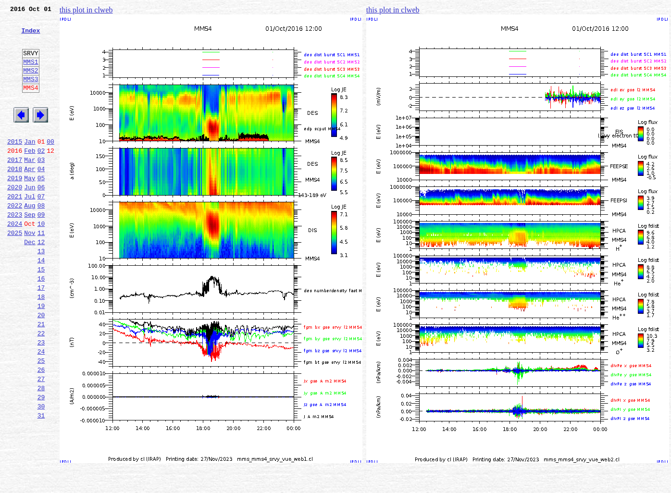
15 (41, 312)
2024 (14, 259)
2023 (14, 249)
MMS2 (30, 83)
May (29, 206)
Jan (29, 164)
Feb (29, 175)
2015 (14, 164)
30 (41, 471)
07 (41, 227)
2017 (14, 185)
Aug (29, 238)
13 (41, 291)
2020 (14, 217)
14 (41, 301)
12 (41, 280)
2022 (14, 238)
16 (41, 323)
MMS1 (30, 73)
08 (41, 238)
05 (41, 206)
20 (41, 365)
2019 (14, 206)
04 (41, 196)
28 (41, 449)
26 (41, 428)
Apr (29, 196)
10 (41, 259)
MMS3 (30, 93)
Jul (29, 227)
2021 (14, 227)
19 (41, 354)
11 (41, 270)
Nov (29, 270)
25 (41, 418)
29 (41, 460)
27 (41, 439)
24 (41, 407)
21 (41, 375)
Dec (29, 280)
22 (41, 386)
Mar (29, 185)
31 (41, 481)
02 (41, 175)
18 (41, 344)
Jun (29, 217)
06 (41, 217)
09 (41, 249)
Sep (29, 249)
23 (41, 397)
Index (30, 36)
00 (50, 164)
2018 (14, 196)
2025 (14, 270)
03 (41, 185)
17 (41, 333)
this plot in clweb (86, 10)
